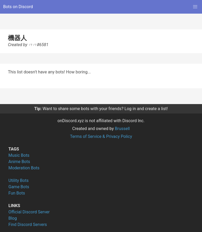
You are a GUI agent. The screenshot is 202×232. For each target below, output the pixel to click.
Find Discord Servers (27, 224)
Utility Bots (18, 180)
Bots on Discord (18, 6)
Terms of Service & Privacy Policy (101, 136)
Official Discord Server (29, 211)
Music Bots (18, 155)
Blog (12, 218)
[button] (195, 7)
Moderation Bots (23, 167)
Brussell (122, 128)
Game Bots (18, 186)
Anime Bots (19, 161)
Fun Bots (16, 193)
